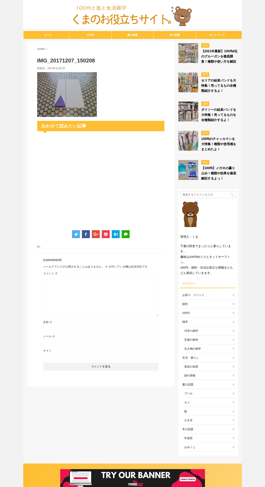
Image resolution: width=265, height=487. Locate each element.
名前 (47, 322)
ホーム (48, 34)
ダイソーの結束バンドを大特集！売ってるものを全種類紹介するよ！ (218, 115)
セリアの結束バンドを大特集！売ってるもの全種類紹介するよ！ (218, 85)
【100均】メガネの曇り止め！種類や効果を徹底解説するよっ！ (218, 173)
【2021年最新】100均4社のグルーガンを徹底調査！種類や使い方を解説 (219, 56)
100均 (90, 34)
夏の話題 (132, 34)
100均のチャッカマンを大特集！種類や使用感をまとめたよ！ (218, 144)
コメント (50, 273)
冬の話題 (175, 34)
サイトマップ (217, 34)
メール (49, 336)
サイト (47, 350)
